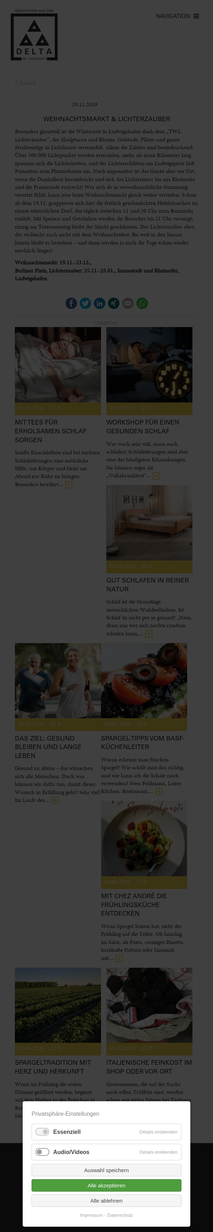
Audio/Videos (71, 1152)
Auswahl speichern (106, 1170)
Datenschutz (120, 1215)
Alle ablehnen (106, 1201)
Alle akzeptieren (106, 1185)
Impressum (91, 1215)
